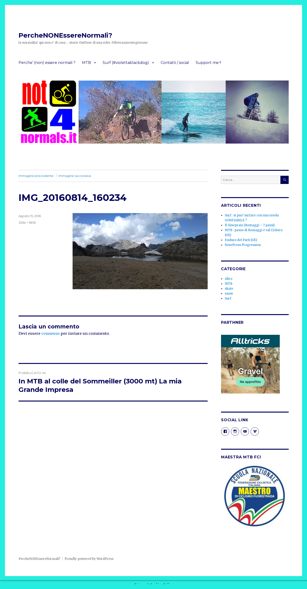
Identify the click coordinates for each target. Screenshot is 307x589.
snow (229, 294)
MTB (86, 62)
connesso (50, 333)
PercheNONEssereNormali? (65, 35)
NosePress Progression (243, 245)
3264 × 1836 (27, 222)
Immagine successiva (74, 176)
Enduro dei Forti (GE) (241, 240)
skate (229, 289)
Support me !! (208, 62)
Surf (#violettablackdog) (126, 62)
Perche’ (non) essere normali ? (47, 62)
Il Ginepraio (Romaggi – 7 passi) (250, 225)
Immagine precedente (36, 176)
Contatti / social (175, 62)
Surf (228, 298)
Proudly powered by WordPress (89, 559)
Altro (228, 279)
